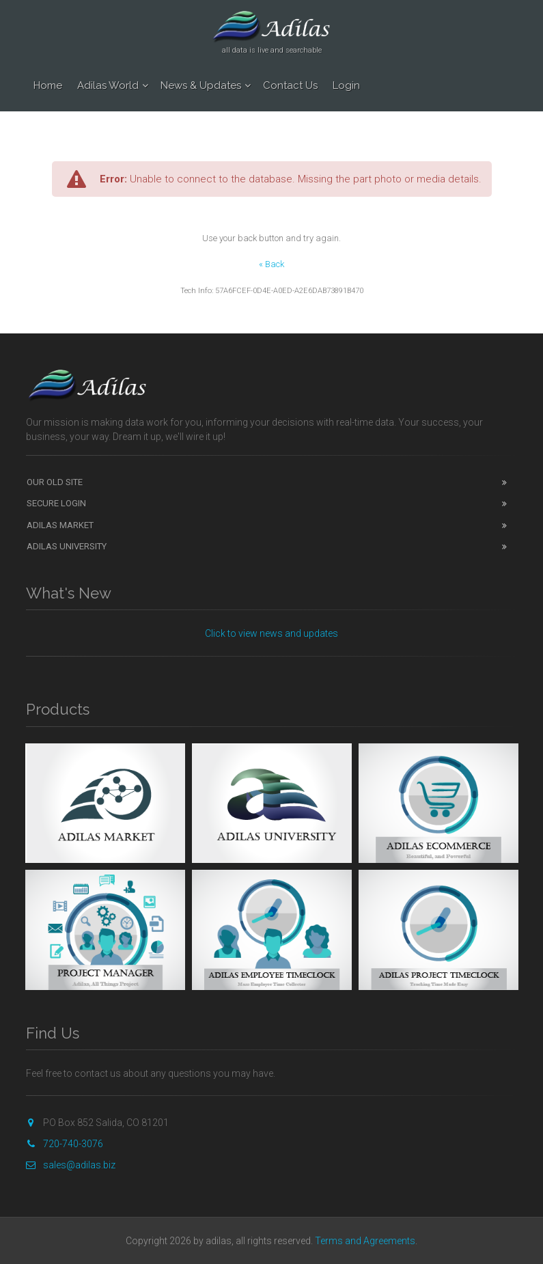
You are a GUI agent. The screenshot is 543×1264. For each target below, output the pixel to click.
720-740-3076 (64, 1143)
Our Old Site (55, 482)
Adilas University (67, 546)
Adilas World (108, 85)
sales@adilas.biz (70, 1164)
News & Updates (201, 85)
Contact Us (290, 85)
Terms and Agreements (365, 1240)
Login (346, 85)
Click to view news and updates (271, 633)
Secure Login (56, 503)
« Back (271, 264)
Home (47, 85)
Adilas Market (60, 525)
